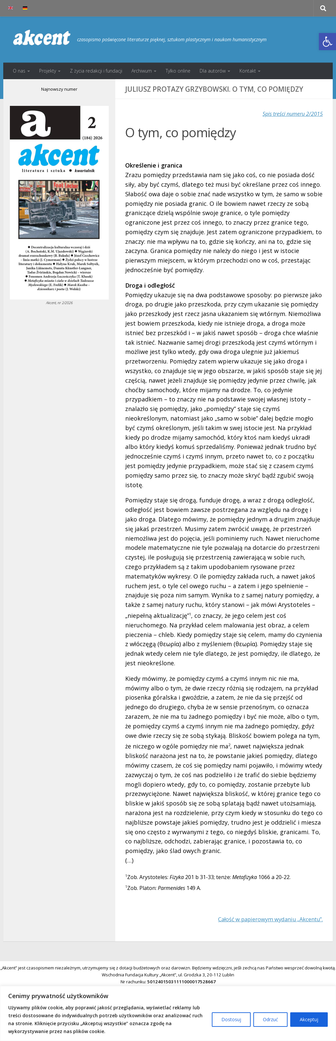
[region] (168, 1013)
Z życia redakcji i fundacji (96, 71)
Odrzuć (270, 1019)
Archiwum (141, 71)
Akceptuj (309, 1019)
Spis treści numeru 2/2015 (288, 113)
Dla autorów (213, 71)
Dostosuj (231, 1019)
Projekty (47, 71)
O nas (19, 71)
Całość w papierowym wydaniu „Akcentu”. (264, 919)
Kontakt (247, 71)
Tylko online (178, 71)
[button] (327, 41)
